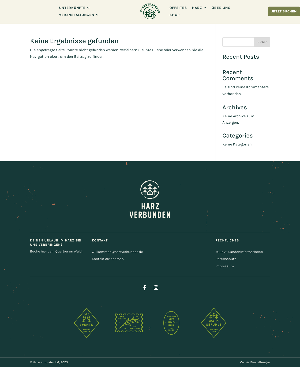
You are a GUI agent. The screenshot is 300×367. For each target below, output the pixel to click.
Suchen (262, 42)
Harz (197, 8)
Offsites (178, 8)
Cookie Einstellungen (255, 362)
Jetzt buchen (284, 11)
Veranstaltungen (76, 15)
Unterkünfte (72, 8)
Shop (174, 15)
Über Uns (221, 8)
